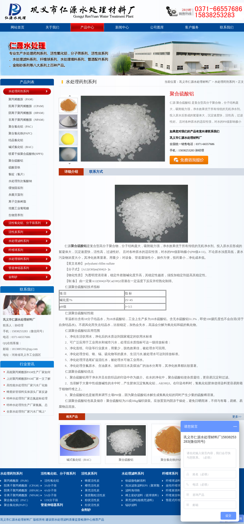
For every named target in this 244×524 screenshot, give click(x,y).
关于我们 (52, 27)
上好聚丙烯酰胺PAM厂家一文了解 (29, 378)
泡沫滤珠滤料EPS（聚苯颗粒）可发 (148, 485)
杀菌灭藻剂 (16, 194)
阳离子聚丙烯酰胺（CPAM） (27, 106)
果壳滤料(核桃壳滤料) (139, 500)
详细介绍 (71, 172)
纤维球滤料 (173, 480)
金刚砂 (13, 277)
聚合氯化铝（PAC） (21, 126)
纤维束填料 (173, 490)
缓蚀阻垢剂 (16, 188)
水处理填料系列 (19, 259)
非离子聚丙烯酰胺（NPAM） (27, 119)
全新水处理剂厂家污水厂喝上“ (26, 411)
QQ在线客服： (12, 343)
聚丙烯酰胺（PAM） (22, 99)
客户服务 (192, 27)
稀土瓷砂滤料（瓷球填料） (142, 495)
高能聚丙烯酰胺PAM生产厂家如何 (29, 372)
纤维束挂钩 (173, 495)
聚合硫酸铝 (16, 160)
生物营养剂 (16, 215)
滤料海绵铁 (132, 490)
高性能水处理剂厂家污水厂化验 (27, 385)
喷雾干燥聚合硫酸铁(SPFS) (26, 154)
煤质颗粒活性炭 (95, 495)
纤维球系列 (16, 250)
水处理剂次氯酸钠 (20, 181)
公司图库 (157, 27)
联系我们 (227, 27)
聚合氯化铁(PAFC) (20, 133)
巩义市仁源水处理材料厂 (195, 81)
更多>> (237, 416)
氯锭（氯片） (17, 174)
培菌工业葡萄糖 (19, 208)
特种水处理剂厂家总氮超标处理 (27, 398)
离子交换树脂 (17, 201)
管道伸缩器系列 (19, 268)
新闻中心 (122, 27)
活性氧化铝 (51, 480)
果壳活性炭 (92, 490)
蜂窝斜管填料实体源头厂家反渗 (27, 392)
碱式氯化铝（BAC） (22, 147)
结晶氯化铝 (16, 140)
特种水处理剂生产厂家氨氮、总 (27, 405)
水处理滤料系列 (19, 241)
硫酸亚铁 (14, 167)
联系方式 (96, 172)
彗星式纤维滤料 (176, 500)
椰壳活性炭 (92, 485)
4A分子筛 (50, 490)
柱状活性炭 (92, 505)
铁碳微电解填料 (135, 480)
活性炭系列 (16, 232)
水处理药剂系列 (19, 91)
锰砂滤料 (131, 505)
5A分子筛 (50, 495)
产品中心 (87, 27)
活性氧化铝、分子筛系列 (25, 223)
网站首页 (17, 27)
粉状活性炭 (92, 500)
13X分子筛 (51, 500)
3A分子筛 (50, 485)
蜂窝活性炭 (92, 480)
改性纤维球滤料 (176, 485)
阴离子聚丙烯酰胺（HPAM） (27, 113)
